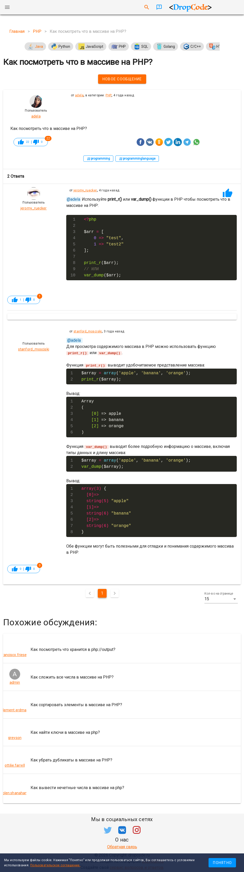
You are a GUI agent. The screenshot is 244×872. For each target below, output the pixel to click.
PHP (109, 95)
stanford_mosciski (87, 331)
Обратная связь (122, 846)
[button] (221, 599)
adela (79, 95)
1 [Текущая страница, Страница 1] (102, 592)
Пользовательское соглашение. (55, 865)
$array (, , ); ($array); (136, 376)
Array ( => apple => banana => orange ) (103, 416)
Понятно (222, 863)
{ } (106, 510)
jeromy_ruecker (85, 190)
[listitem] (122, 649)
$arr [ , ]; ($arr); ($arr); (104, 247)
